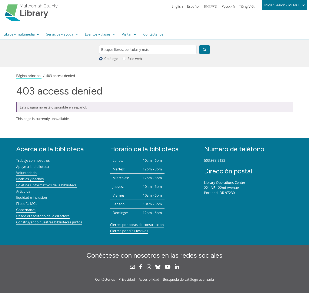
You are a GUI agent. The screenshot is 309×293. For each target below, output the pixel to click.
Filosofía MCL (26, 203)
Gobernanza (26, 209)
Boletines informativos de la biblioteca (46, 185)
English (177, 6)
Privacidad (127, 279)
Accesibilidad (149, 279)
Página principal (28, 75)
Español (193, 6)
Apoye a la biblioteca (32, 166)
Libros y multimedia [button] (19, 34)
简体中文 (210, 6)
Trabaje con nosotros (33, 160)
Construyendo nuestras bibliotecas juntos (49, 222)
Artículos (23, 191)
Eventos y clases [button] (98, 34)
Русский (228, 6)
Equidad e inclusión (31, 197)
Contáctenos (153, 34)
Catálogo (111, 58)
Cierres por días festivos (129, 231)
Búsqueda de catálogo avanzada (188, 279)
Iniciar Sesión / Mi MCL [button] (282, 5)
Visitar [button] (127, 34)
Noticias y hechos (30, 179)
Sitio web (134, 58)
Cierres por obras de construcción (137, 224)
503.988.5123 (214, 160)
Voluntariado (26, 172)
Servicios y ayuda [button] (60, 34)
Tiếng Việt (247, 6)
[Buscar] (204, 49)
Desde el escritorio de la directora (43, 216)
